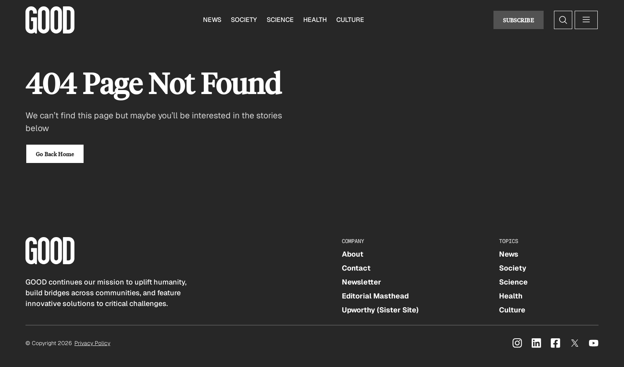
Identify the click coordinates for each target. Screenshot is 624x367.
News (212, 20)
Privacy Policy (92, 343)
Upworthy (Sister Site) (380, 309)
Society (244, 20)
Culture (350, 20)
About (352, 254)
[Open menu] (586, 20)
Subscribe (518, 20)
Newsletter (361, 282)
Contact (356, 268)
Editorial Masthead (375, 295)
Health (315, 20)
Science (280, 20)
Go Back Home (55, 153)
